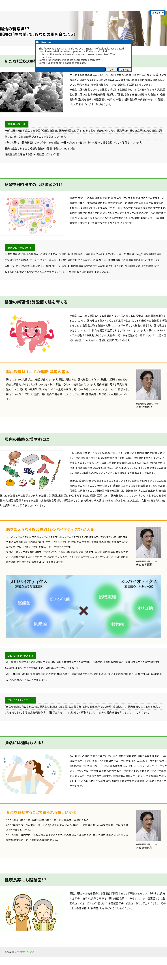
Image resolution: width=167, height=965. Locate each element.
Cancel (124, 69)
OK (111, 69)
